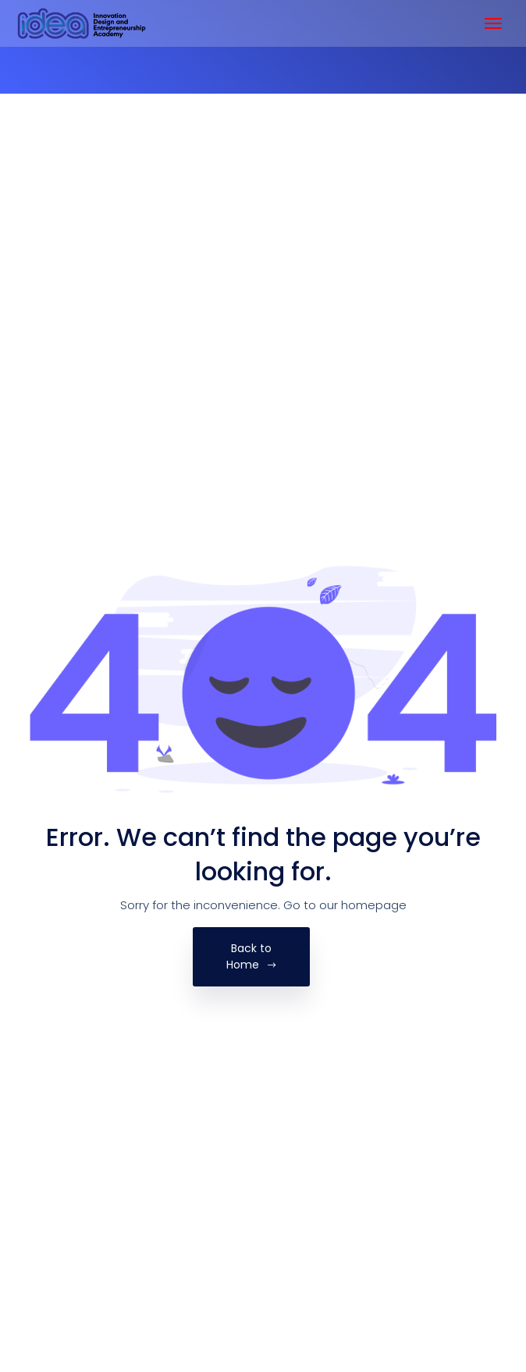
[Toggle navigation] (493, 23)
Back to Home (251, 956)
